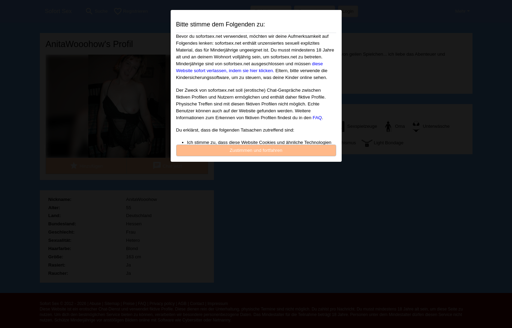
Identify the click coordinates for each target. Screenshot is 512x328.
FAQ (317, 117)
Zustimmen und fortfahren (256, 150)
